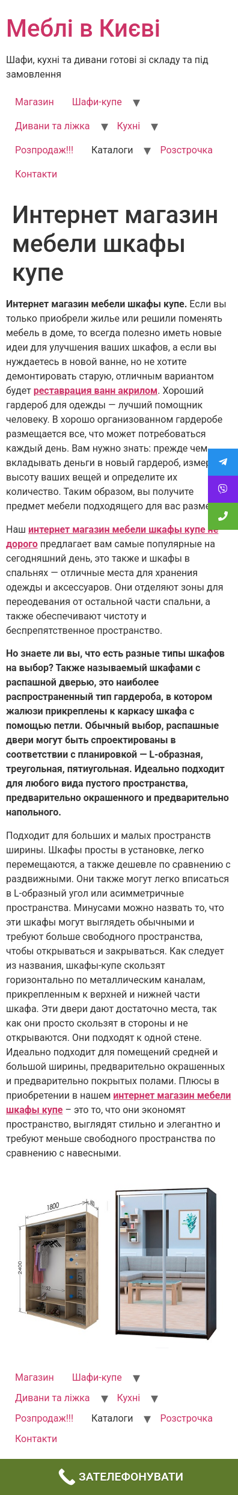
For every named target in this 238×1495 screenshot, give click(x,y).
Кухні (129, 126)
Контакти (36, 174)
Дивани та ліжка (52, 126)
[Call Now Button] (119, 1477)
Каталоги (112, 150)
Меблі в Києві (83, 28)
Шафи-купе (97, 102)
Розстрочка (186, 150)
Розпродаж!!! (44, 150)
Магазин (34, 102)
